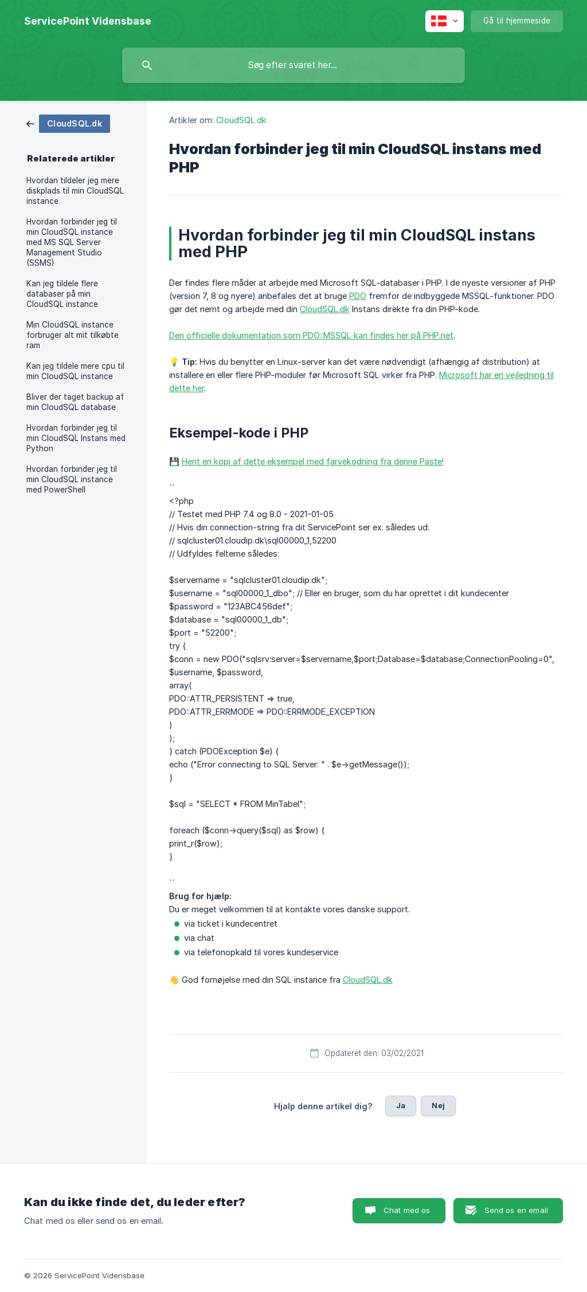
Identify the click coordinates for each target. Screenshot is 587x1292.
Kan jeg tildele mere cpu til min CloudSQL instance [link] (75, 371)
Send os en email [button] (516, 1210)
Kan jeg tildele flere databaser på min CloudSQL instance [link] (62, 294)
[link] (68, 122)
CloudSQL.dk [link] (241, 120)
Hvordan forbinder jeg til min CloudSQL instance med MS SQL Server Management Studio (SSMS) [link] (71, 242)
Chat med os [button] (407, 1210)
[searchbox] (293, 65)
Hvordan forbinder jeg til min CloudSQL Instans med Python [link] (76, 438)
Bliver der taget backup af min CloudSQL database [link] (75, 402)
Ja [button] (400, 1105)
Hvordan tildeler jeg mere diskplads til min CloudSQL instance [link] (75, 191)
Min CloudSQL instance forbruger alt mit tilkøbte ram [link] (72, 335)
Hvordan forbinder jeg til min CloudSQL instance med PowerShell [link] (71, 479)
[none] (87, 21)
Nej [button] (438, 1105)
